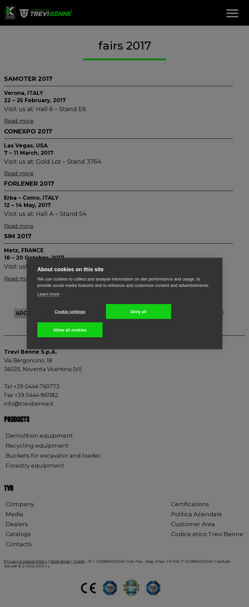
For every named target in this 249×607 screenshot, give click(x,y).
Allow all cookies (70, 329)
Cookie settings (70, 311)
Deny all (138, 311)
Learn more (48, 293)
